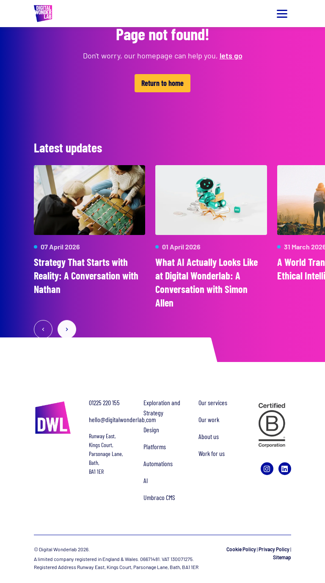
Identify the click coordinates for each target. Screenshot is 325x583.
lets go (231, 55)
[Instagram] (267, 468)
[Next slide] (67, 330)
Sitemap (282, 557)
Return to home (162, 83)
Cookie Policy (241, 549)
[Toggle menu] (282, 13)
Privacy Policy (274, 549)
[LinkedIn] (284, 468)
